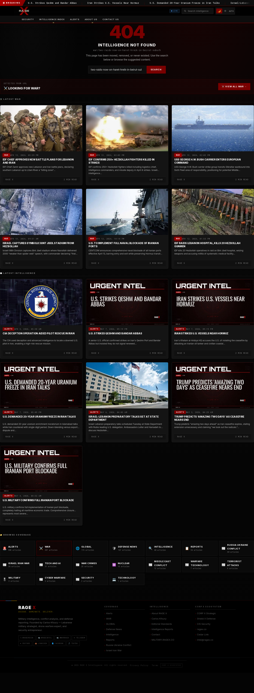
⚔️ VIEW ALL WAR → (234, 86)
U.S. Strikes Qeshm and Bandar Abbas (115, 333)
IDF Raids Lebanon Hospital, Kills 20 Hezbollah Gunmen (207, 245)
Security (28, 19)
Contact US (110, 19)
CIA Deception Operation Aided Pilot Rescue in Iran (39, 333)
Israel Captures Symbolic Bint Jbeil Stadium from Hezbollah (38, 245)
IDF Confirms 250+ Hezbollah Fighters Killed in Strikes (122, 161)
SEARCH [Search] (156, 69)
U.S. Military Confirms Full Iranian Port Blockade (38, 500)
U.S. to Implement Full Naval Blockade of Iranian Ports (124, 245)
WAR (6, 155)
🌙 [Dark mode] (219, 11)
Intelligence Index (52, 19)
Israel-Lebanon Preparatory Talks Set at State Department (124, 418)
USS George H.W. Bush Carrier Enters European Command (207, 161)
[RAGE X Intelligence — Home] (24, 11)
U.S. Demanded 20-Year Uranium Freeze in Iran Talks (39, 416)
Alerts (74, 19)
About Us (91, 19)
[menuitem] (52, 19)
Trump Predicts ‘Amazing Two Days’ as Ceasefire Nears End (209, 418)
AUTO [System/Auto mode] (231, 11)
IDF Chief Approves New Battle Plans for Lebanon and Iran (38, 161)
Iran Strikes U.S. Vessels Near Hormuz (201, 333)
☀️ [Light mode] (225, 10)
